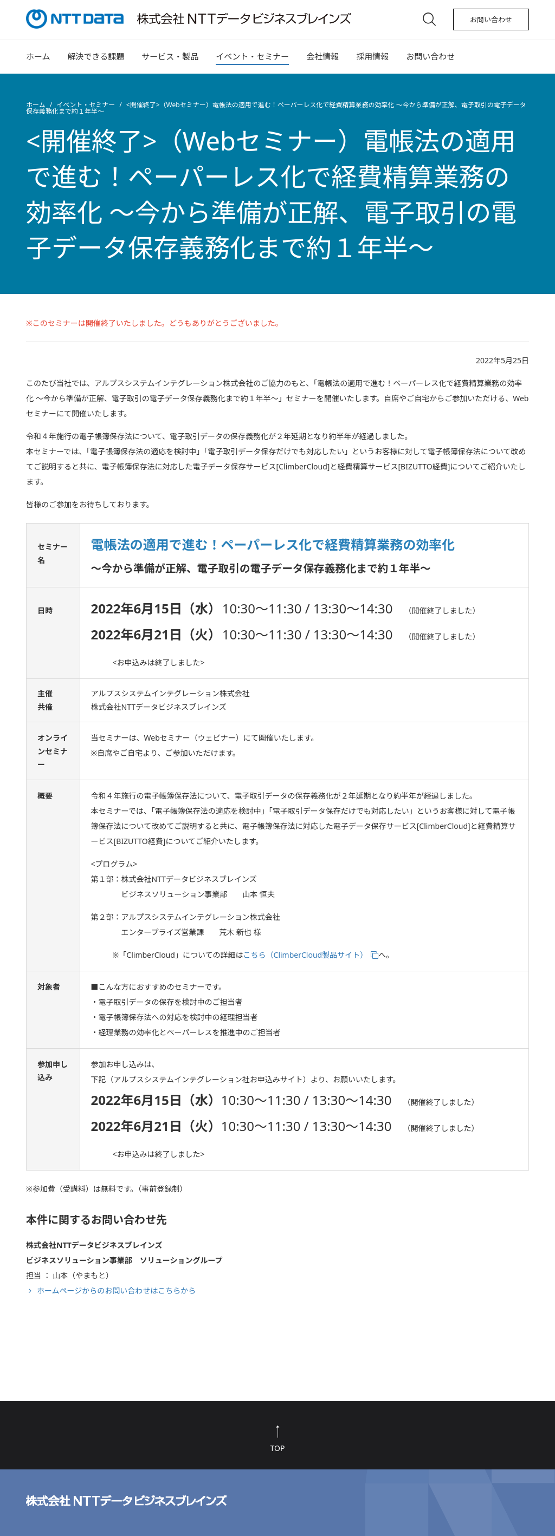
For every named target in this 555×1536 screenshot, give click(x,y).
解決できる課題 (96, 56)
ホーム (38, 56)
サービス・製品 (169, 56)
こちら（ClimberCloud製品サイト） (305, 955)
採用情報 (372, 56)
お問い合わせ (491, 19)
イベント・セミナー (252, 56)
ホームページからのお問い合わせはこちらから (116, 1290)
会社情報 (322, 56)
